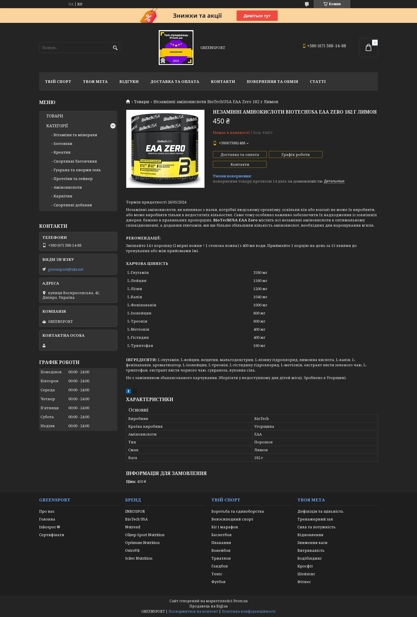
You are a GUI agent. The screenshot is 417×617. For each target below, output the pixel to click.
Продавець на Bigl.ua (208, 606)
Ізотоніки (63, 143)
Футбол (218, 581)
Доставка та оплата (174, 81)
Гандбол (219, 566)
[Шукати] (115, 48)
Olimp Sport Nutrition (144, 534)
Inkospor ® (49, 526)
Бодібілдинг (309, 558)
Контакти (223, 81)
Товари (141, 101)
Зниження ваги (312, 542)
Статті (318, 81)
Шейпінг (306, 573)
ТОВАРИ (54, 116)
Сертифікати (51, 534)
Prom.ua (240, 600)
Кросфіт (305, 566)
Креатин (62, 152)
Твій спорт (58, 81)
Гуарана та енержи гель (77, 169)
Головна (47, 519)
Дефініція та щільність (320, 511)
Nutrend (132, 526)
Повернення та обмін (272, 81)
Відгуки (129, 81)
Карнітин (63, 196)
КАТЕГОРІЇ (57, 125)
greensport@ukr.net (65, 269)
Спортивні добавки (73, 205)
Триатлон (221, 558)
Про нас (47, 511)
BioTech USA (136, 519)
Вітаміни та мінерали (75, 134)
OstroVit (132, 550)
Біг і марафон (224, 526)
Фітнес (304, 581)
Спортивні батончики (75, 161)
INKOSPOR (135, 511)
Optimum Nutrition (142, 542)
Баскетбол (221, 534)
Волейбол (221, 550)
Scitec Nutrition (138, 558)
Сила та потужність (316, 526)
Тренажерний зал (315, 519)
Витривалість (311, 550)
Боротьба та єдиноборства (237, 511)
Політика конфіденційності (249, 611)
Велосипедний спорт (232, 519)
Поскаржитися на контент (193, 611)
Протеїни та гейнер (73, 178)
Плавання (221, 542)
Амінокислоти (68, 187)
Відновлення (310, 534)
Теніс (216, 573)
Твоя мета (95, 81)
